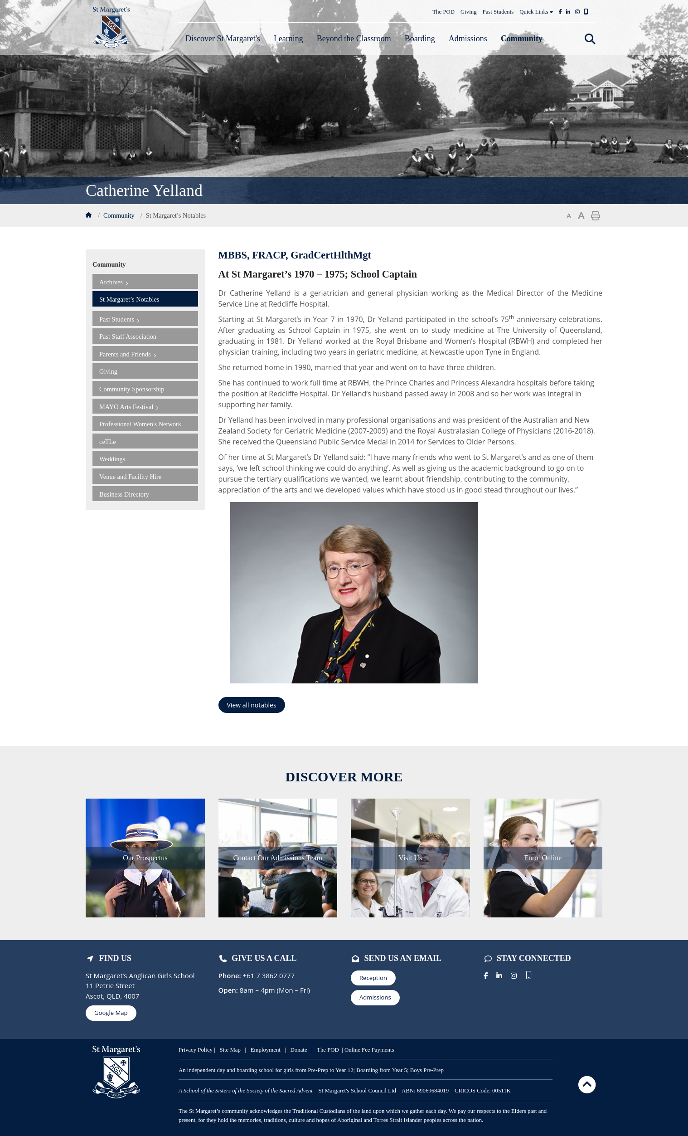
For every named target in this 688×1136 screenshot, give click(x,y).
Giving (468, 12)
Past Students (498, 12)
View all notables (251, 705)
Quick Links (536, 12)
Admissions (375, 997)
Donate (299, 1050)
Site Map (230, 1050)
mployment (268, 1050)
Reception (373, 978)
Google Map (111, 1013)
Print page (595, 216)
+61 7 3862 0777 (268, 975)
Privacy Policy (196, 1050)
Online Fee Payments (369, 1050)
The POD (443, 12)
